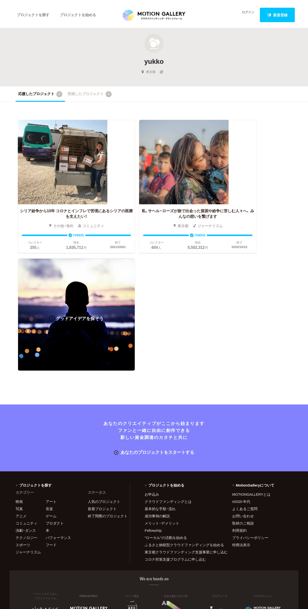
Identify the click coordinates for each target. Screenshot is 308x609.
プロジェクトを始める (78, 15)
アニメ (21, 379)
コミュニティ (26, 386)
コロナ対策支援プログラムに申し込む (175, 422)
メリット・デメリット (162, 386)
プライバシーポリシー (250, 400)
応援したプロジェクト (40, 96)
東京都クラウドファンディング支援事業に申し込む (182, 415)
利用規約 (239, 393)
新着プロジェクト (102, 371)
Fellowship (153, 393)
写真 (19, 371)
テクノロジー (26, 400)
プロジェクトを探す (33, 15)
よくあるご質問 (244, 371)
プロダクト (55, 386)
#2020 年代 (241, 364)
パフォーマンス (58, 400)
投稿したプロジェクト (90, 96)
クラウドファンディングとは (168, 364)
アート (51, 364)
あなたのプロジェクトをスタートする (154, 315)
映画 (19, 364)
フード (51, 407)
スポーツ (23, 407)
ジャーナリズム (28, 415)
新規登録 (277, 15)
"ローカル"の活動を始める (166, 400)
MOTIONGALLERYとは (251, 357)
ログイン (245, 15)
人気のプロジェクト (104, 364)
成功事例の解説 (157, 379)
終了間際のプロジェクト (106, 379)
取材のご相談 (243, 386)
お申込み (152, 357)
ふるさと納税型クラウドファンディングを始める (182, 407)
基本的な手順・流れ (160, 371)
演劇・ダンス (26, 393)
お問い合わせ (243, 379)
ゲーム (51, 379)
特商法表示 (241, 407)
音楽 (49, 371)
